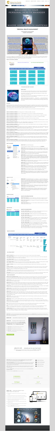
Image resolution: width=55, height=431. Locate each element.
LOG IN (37, 56)
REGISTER (18, 56)
